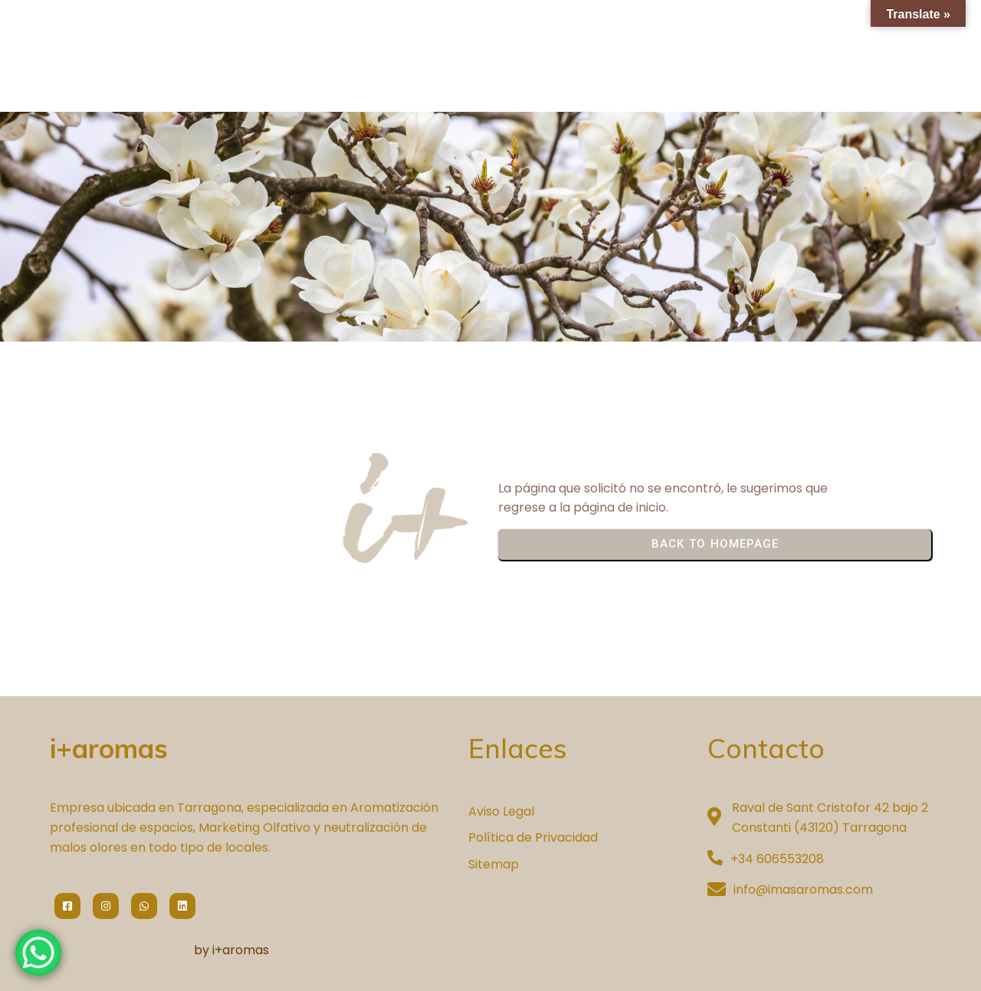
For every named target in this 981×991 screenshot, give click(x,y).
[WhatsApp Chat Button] (38, 953)
